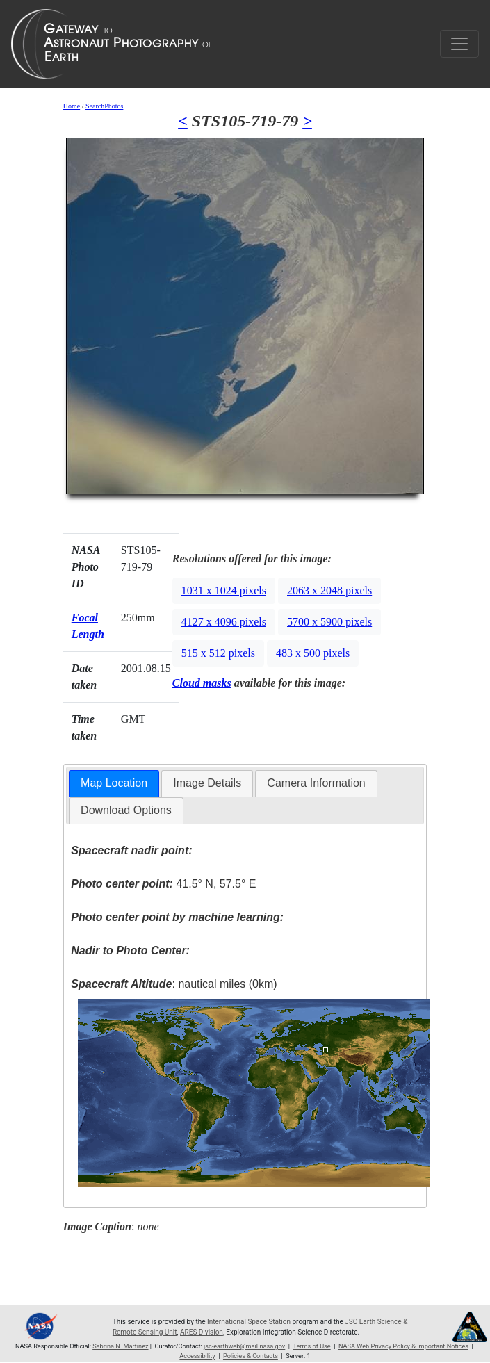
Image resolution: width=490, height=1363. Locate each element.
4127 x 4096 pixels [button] (223, 622)
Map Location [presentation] (114, 783)
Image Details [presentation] (207, 783)
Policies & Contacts (250, 1356)
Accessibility (197, 1356)
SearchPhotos (104, 106)
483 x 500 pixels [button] (313, 653)
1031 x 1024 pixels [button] (223, 590)
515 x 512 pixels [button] (218, 653)
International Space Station (249, 1321)
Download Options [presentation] (126, 810)
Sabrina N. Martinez (120, 1346)
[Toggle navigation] (459, 44)
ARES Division (201, 1332)
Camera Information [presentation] (316, 783)
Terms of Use (311, 1346)
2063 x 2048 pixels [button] (329, 590)
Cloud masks (201, 683)
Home (71, 106)
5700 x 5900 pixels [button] (329, 622)
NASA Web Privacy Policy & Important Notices (403, 1346)
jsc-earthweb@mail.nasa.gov (244, 1346)
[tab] (114, 783)
